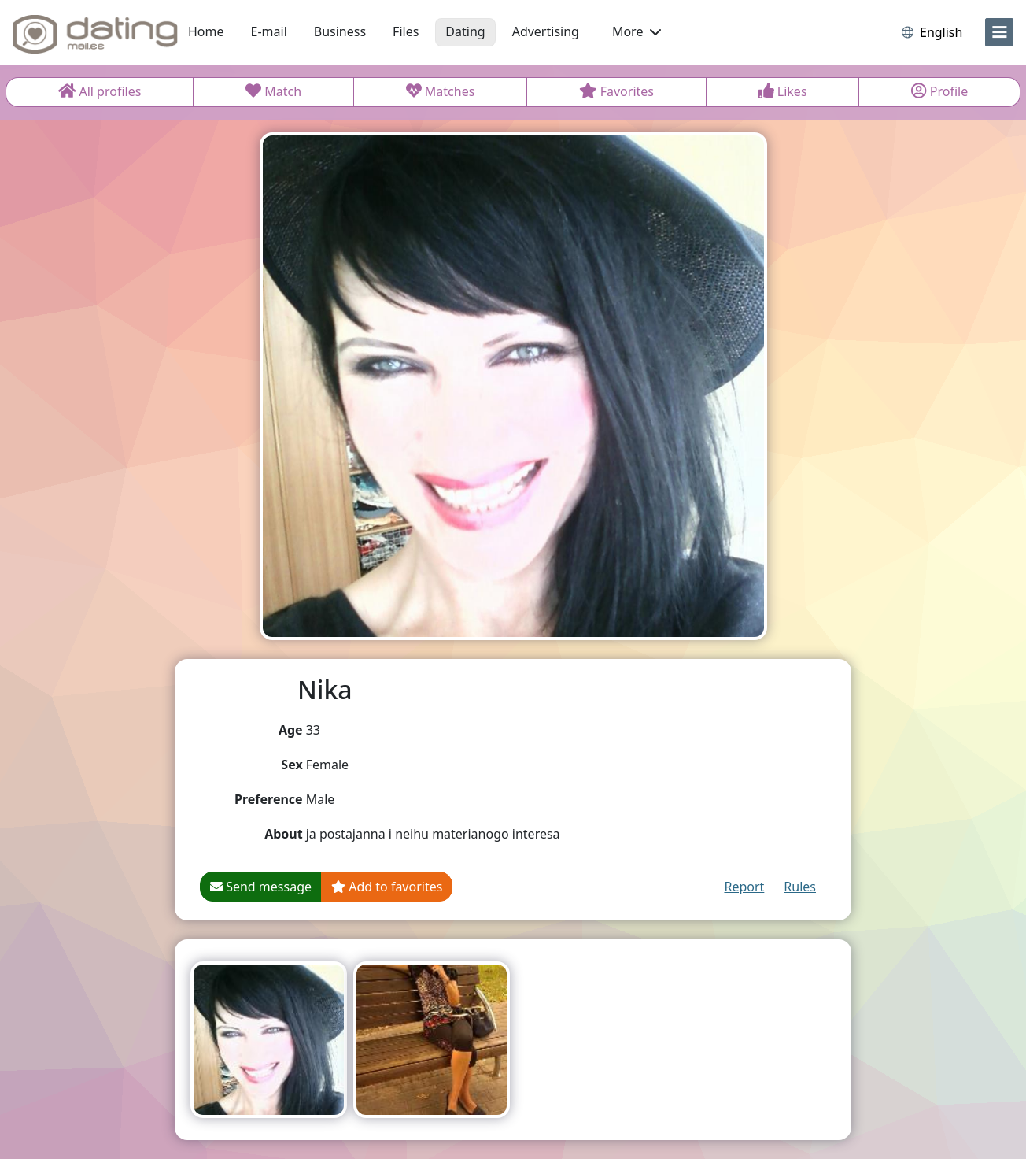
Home (206, 31)
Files (406, 31)
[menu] (999, 32)
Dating (465, 31)
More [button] (636, 31)
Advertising (545, 31)
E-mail (269, 31)
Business (340, 31)
